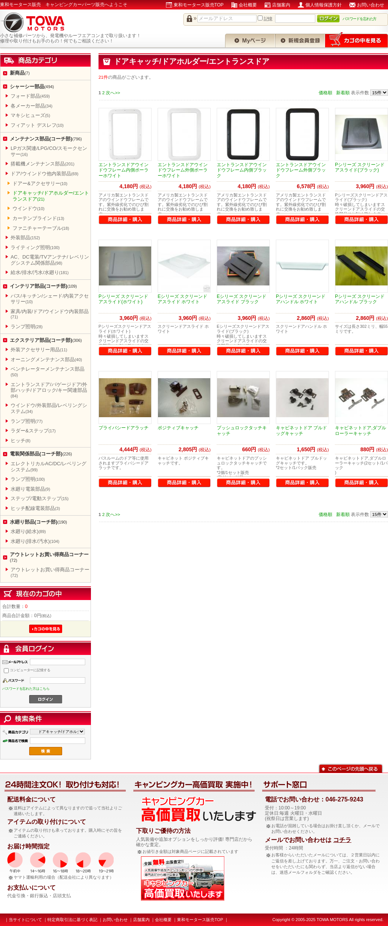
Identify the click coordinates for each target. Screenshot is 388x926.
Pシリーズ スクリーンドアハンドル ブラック (360, 299)
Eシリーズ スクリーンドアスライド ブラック (241, 299)
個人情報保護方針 (323, 5)
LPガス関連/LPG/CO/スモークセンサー (49, 151)
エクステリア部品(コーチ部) (46, 340)
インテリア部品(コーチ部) (43, 286)
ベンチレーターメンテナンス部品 (47, 371)
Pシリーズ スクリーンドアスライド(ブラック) (360, 167)
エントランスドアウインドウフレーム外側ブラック (301, 170)
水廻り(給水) (28, 531)
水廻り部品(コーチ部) (38, 522)
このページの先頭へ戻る (350, 768)
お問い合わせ (370, 5)
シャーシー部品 (32, 86)
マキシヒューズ (30, 115)
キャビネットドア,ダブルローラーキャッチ (360, 430)
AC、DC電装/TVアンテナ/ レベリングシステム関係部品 (50, 260)
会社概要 (248, 5)
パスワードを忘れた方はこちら (26, 689)
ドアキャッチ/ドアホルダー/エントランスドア (51, 196)
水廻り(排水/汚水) (35, 541)
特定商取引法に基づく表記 (72, 919)
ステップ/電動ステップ (40, 498)
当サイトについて (25, 919)
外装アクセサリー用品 (39, 349)
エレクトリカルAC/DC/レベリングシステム (48, 466)
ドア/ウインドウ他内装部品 (44, 173)
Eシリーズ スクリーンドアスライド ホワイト (182, 299)
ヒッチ (20, 440)
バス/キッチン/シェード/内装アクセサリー (50, 299)
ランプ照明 (26, 326)
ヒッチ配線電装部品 (35, 508)
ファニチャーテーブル (41, 228)
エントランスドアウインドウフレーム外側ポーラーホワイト (183, 170)
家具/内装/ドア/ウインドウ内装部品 (50, 314)
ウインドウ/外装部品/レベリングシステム (49, 408)
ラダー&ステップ (33, 430)
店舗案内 (281, 5)
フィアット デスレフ (37, 125)
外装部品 (25, 237)
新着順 (343, 92)
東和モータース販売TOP (199, 5)
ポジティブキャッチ (178, 427)
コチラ (342, 840)
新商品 (20, 73)
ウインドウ (28, 208)
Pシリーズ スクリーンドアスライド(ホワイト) (123, 299)
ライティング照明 (35, 247)
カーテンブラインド (38, 218)
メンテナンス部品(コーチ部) (46, 139)
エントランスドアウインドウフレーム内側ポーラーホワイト (124, 170)
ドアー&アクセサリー (40, 183)
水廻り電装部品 (30, 489)
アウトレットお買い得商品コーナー (49, 557)
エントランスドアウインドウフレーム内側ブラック (242, 170)
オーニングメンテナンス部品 (46, 359)
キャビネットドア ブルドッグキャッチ (301, 430)
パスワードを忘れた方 (360, 19)
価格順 (325, 92)
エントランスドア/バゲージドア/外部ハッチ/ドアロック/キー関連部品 (49, 390)
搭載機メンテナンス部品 (42, 164)
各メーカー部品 (31, 106)
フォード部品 (30, 96)
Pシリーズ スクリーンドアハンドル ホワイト (300, 299)
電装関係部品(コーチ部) (41, 454)
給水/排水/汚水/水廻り (40, 272)
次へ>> (113, 92)
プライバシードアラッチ (124, 427)
